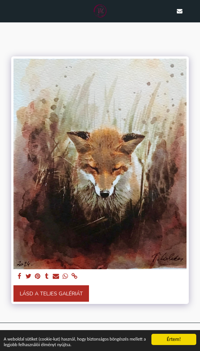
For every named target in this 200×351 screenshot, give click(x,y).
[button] (8, 10)
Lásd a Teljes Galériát (51, 293)
